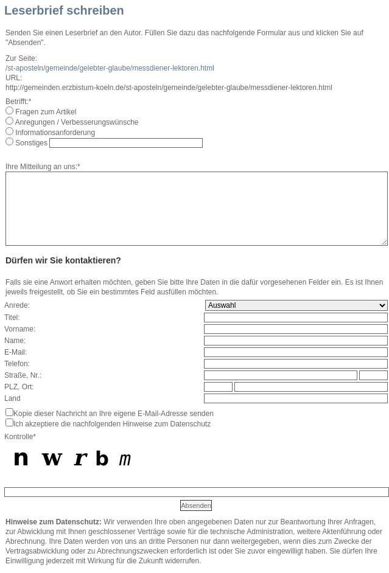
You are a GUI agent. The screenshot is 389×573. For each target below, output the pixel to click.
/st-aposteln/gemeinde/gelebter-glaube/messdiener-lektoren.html (109, 68)
